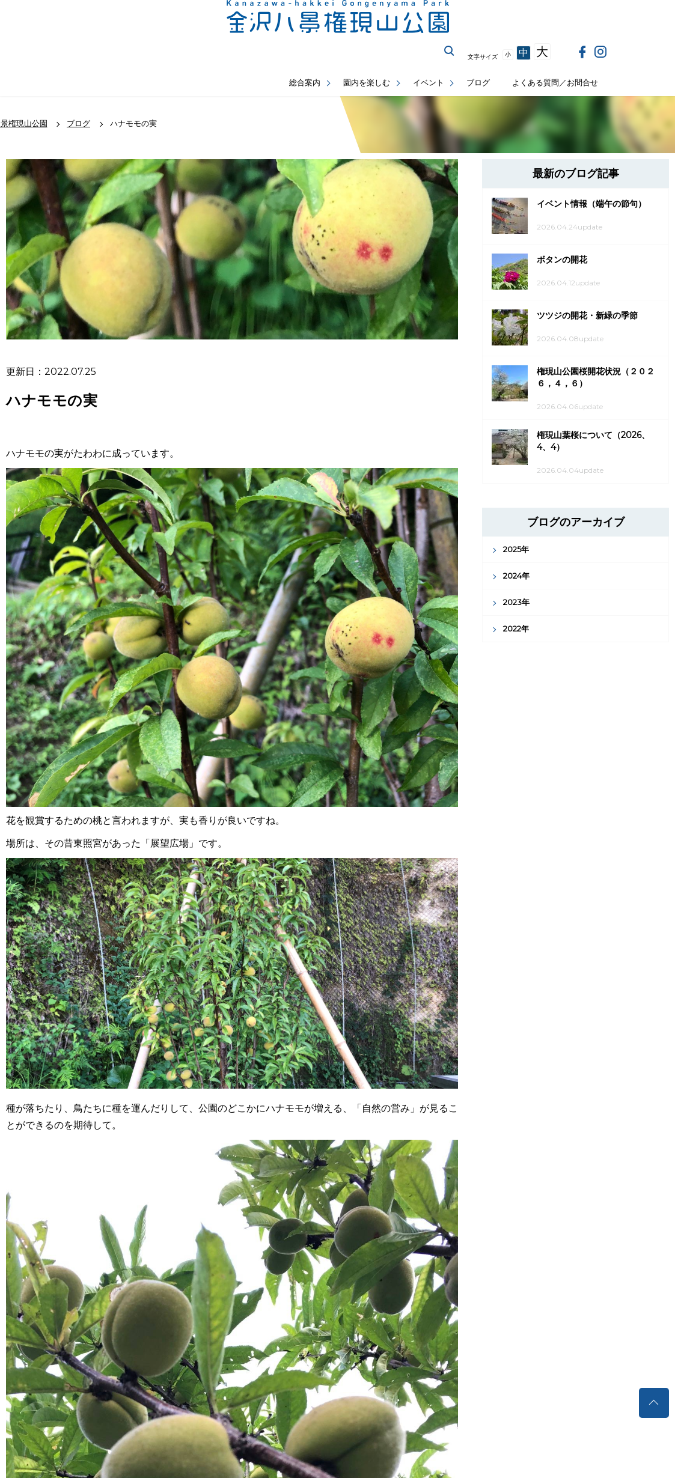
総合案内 (304, 82)
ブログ (478, 82)
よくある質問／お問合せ (555, 82)
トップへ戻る (654, 1403)
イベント (428, 82)
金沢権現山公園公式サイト (338, 16)
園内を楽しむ (366, 82)
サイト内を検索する (450, 51)
